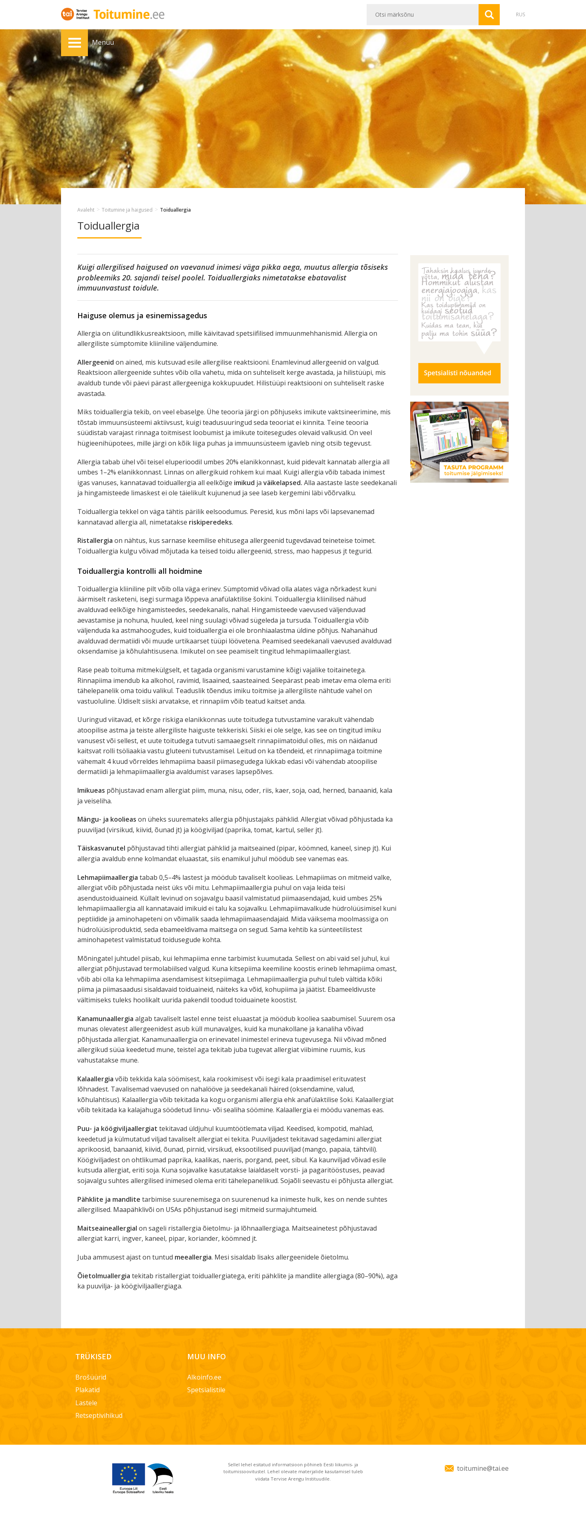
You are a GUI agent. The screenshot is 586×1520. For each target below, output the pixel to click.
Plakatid (87, 1389)
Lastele (86, 1402)
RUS (520, 14)
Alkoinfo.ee (204, 1377)
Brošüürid (90, 1377)
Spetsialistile (206, 1389)
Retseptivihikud (98, 1415)
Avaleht (85, 209)
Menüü (74, 42)
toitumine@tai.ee (483, 1468)
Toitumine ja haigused (127, 209)
